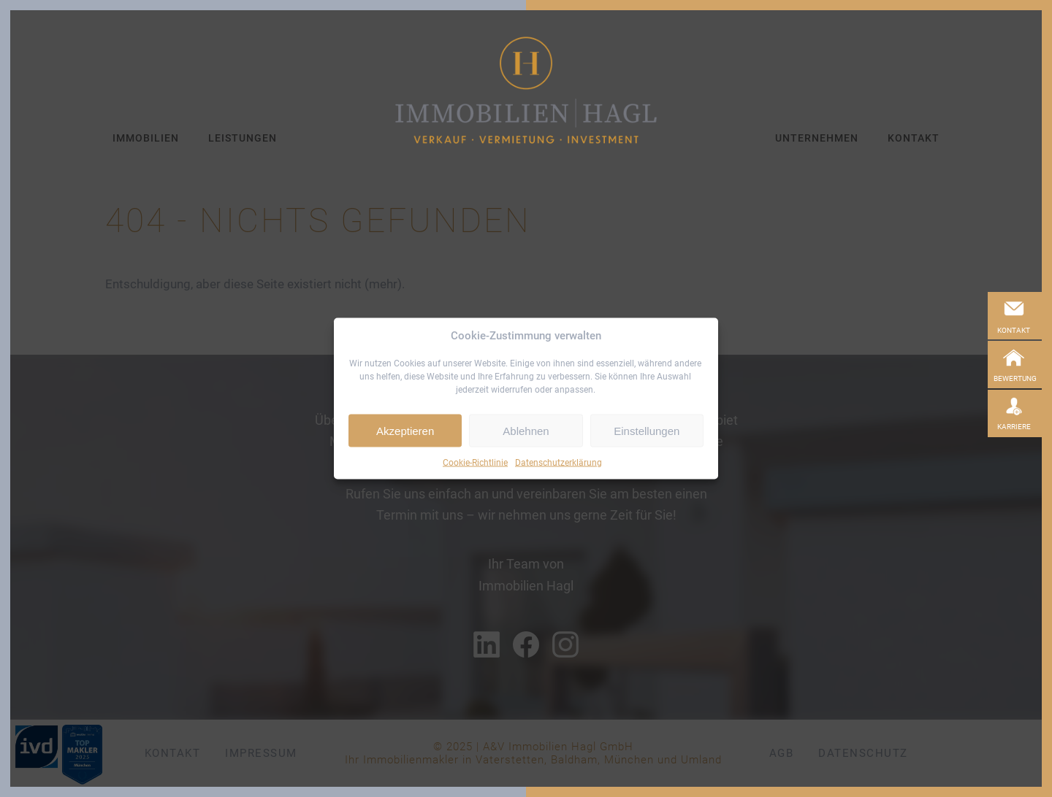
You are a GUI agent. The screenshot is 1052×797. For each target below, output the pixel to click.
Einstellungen (646, 430)
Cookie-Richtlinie (475, 463)
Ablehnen (526, 430)
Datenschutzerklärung (558, 463)
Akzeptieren (405, 430)
